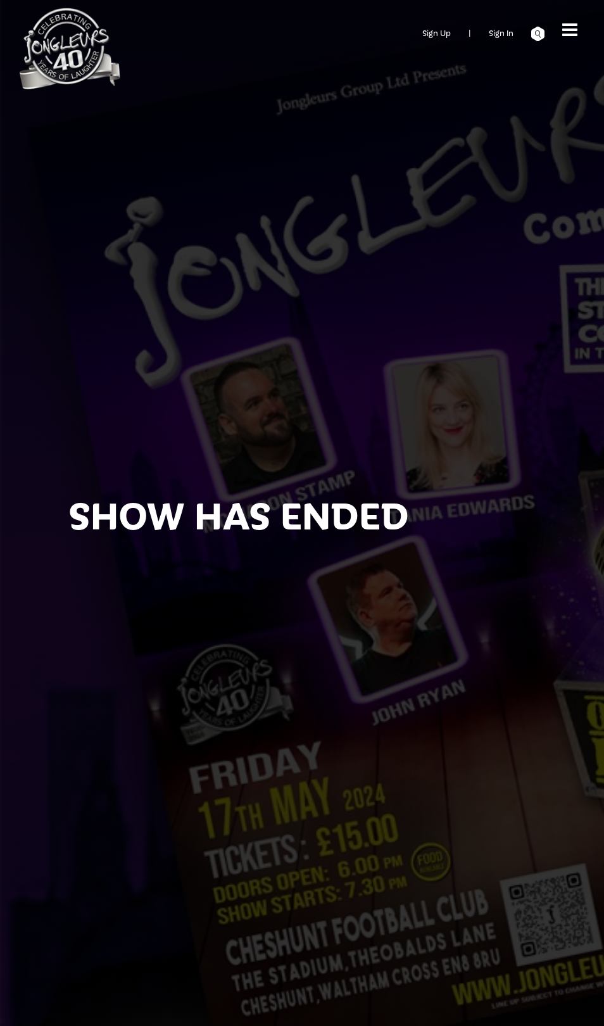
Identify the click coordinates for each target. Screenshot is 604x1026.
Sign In (501, 32)
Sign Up (436, 32)
